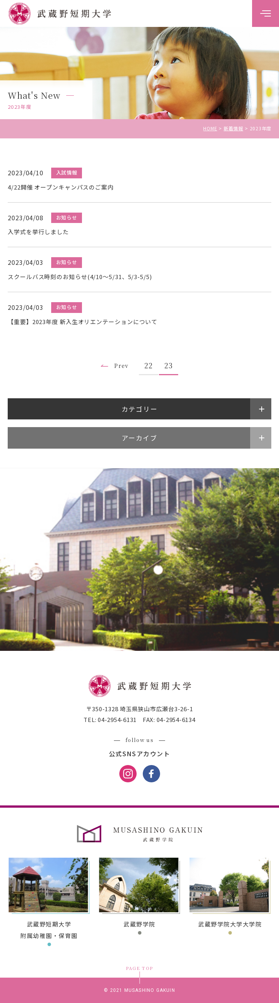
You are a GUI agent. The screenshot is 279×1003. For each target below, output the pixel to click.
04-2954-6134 (175, 719)
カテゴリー (140, 409)
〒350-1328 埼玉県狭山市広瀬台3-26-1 (139, 709)
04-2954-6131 (116, 719)
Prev (121, 365)
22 (148, 365)
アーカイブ (139, 437)
